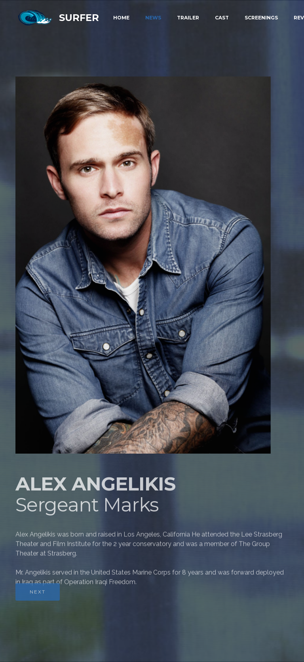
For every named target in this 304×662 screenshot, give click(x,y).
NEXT (38, 598)
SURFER (79, 17)
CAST (222, 18)
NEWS (153, 18)
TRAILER (188, 18)
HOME (121, 18)
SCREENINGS (261, 18)
